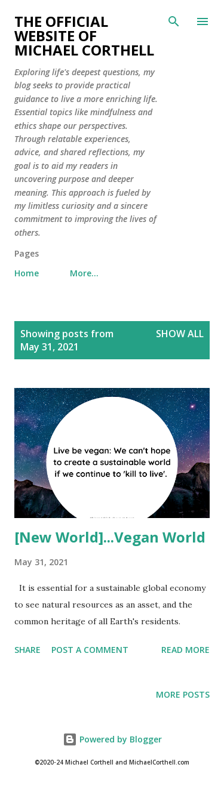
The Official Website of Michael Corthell (84, 35)
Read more (185, 649)
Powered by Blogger (112, 739)
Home (26, 273)
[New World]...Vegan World (109, 537)
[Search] (174, 21)
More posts (183, 694)
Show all (180, 333)
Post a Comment (89, 649)
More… (84, 273)
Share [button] (27, 649)
